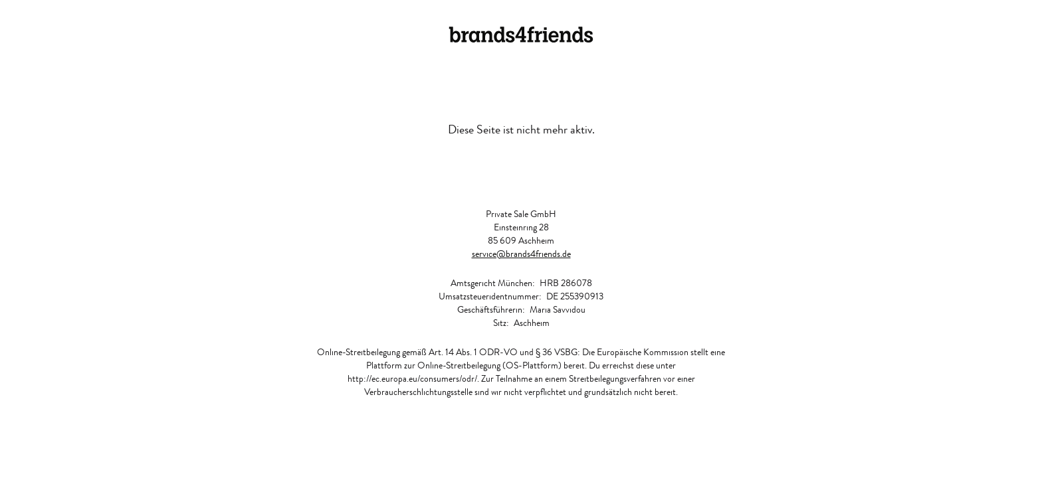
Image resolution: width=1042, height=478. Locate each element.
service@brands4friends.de (521, 253)
